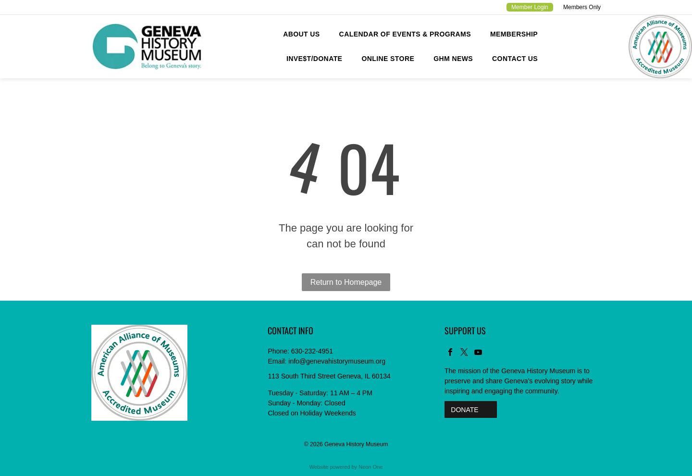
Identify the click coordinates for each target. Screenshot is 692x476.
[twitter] (464, 353)
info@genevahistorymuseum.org (336, 361)
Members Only (582, 7)
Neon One (370, 467)
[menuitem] (301, 34)
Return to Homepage (346, 282)
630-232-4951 (312, 351)
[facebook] (450, 353)
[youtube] (478, 353)
